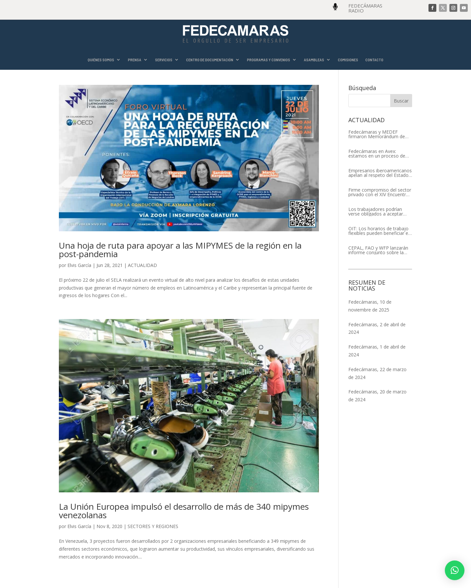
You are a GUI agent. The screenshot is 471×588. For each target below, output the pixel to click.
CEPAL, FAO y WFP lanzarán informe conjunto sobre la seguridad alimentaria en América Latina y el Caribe (378, 250)
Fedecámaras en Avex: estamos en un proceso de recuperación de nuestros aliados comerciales (376, 153)
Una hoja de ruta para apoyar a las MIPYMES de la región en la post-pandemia (180, 249)
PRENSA (134, 60)
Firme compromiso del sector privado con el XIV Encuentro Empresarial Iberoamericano (379, 192)
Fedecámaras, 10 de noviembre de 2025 (370, 306)
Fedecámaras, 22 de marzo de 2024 (377, 373)
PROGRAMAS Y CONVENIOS (268, 60)
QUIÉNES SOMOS (101, 60)
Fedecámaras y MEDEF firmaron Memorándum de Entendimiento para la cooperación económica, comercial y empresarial (376, 134)
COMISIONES (348, 60)
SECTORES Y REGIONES (153, 526)
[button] (454, 570)
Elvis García (79, 265)
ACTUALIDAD (142, 265)
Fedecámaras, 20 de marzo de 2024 (377, 396)
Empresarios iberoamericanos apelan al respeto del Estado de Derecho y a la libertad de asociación (380, 173)
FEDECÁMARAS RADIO (365, 8)
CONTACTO (374, 60)
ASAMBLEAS (314, 60)
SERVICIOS (163, 60)
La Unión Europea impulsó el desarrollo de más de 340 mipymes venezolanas (184, 511)
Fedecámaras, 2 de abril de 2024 (377, 328)
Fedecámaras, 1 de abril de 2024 (377, 351)
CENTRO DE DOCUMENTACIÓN (209, 60)
